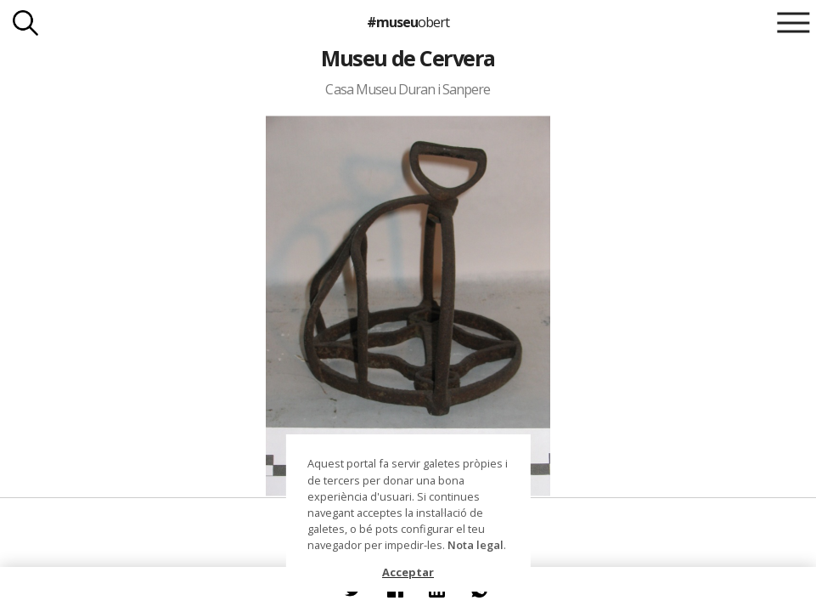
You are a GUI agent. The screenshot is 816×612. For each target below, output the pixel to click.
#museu (408, 22)
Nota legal (475, 544)
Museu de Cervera (408, 57)
